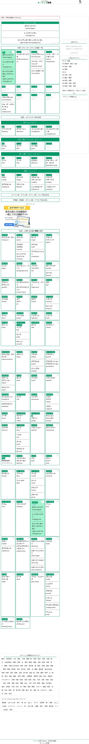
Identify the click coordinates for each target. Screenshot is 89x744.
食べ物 (25, 673)
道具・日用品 (6, 686)
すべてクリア (74, 53)
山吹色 (5, 710)
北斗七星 (31, 706)
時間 (28, 669)
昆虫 (51, 680)
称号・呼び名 (21, 669)
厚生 (41, 706)
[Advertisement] (44, 10)
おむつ (30, 702)
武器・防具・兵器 (30, 680)
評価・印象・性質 (17, 680)
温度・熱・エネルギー (40, 690)
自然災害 (9, 659)
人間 (23, 659)
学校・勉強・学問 (42, 673)
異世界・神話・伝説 (40, 676)
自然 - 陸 (32, 673)
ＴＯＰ (35, 741)
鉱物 (15, 673)
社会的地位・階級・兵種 (12, 662)
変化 (11, 710)
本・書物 (35, 669)
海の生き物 (48, 669)
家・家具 (38, 666)
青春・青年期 (49, 706)
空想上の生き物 (14, 666)
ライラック (11, 706)
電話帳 (4, 702)
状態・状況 (15, 683)
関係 (50, 702)
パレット (20, 706)
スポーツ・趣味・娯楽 (43, 686)
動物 (34, 662)
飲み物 (31, 666)
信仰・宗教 (6, 683)
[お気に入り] (13, 51)
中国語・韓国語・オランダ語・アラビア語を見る (30, 200)
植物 (43, 683)
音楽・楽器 (41, 662)
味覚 (47, 680)
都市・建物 (28, 662)
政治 (6, 676)
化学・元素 (40, 680)
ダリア (36, 702)
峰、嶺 (24, 702)
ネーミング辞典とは (69, 97)
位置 (20, 673)
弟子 (18, 702)
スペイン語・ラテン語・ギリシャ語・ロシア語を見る (30, 195)
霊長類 (42, 702)
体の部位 (49, 683)
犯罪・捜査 (21, 676)
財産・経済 (37, 659)
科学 (10, 693)
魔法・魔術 (12, 676)
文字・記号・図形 (34, 683)
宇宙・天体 (15, 686)
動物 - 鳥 (29, 659)
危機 (36, 706)
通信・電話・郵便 (29, 686)
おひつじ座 (11, 702)
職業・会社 (23, 683)
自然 (43, 659)
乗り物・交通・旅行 (22, 690)
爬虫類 (41, 669)
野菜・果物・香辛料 (9, 669)
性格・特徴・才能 (7, 673)
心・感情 (67, 61)
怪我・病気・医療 (47, 666)
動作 (3, 659)
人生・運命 (17, 659)
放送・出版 (23, 666)
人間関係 (29, 676)
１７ (56, 706)
